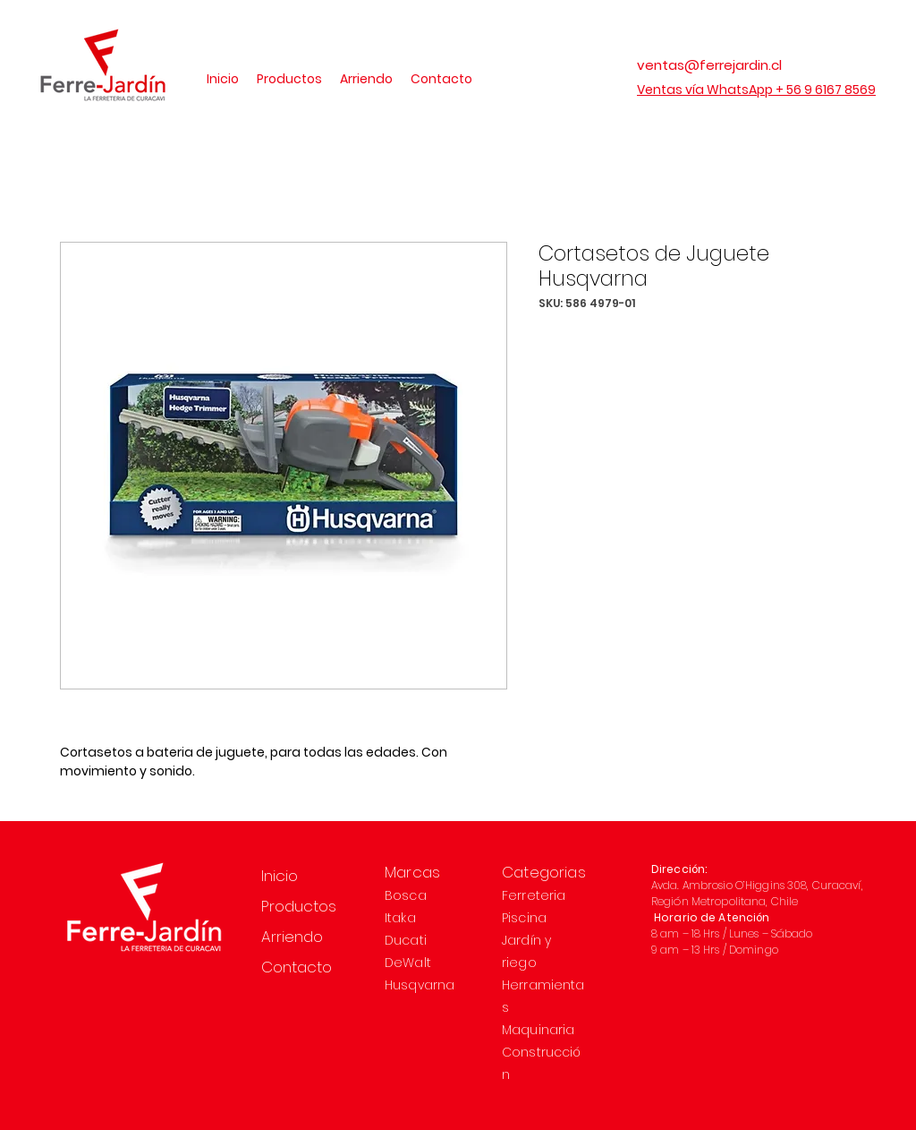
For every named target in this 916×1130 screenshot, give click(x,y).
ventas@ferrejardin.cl (709, 65)
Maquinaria (538, 1030)
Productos (298, 906)
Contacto (296, 967)
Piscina (524, 918)
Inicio (279, 875)
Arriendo (292, 936)
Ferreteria (533, 895)
